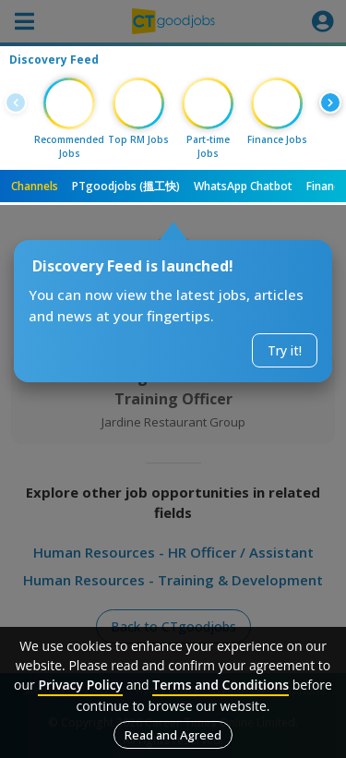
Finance (326, 186)
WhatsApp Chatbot (243, 186)
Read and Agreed (173, 735)
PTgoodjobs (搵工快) (126, 186)
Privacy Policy (80, 684)
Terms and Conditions (220, 684)
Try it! (285, 350)
